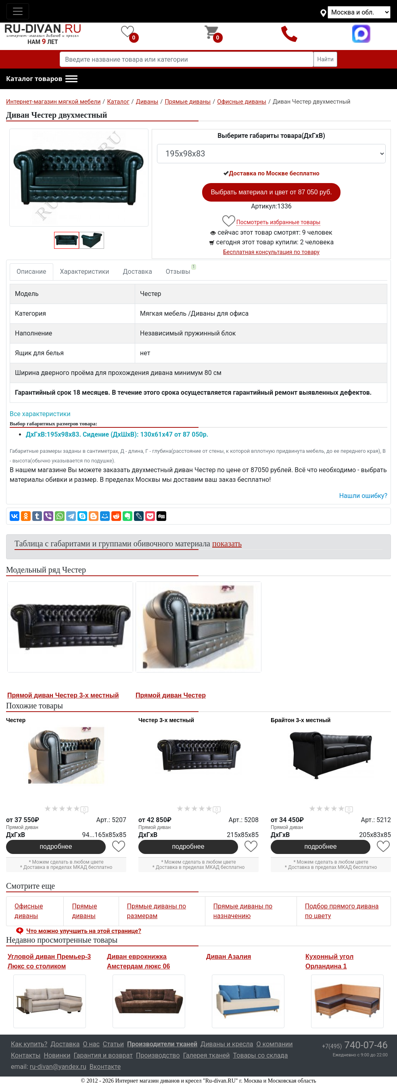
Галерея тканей (206, 1055)
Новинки (57, 1055)
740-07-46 (355, 1045)
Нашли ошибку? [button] (363, 496)
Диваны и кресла (227, 1044)
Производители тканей (162, 1044)
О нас (91, 1044)
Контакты (25, 1055)
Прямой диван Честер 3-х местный (63, 695)
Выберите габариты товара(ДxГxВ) (271, 136)
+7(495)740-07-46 (289, 34)
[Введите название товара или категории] (187, 59)
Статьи (113, 1044)
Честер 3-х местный (166, 720)
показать (227, 543)
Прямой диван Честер (171, 695)
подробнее (56, 846)
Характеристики (84, 271)
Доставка (137, 271)
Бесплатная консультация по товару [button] (271, 252)
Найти (325, 59)
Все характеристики (40, 414)
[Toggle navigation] (17, 11)
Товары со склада (260, 1055)
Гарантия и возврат (103, 1055)
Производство (158, 1055)
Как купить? (29, 1044)
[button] (41, 79)
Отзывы (181, 269)
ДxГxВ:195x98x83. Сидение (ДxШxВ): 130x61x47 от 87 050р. (117, 434)
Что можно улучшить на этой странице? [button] (83, 931)
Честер (15, 720)
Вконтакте (105, 1066)
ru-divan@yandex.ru (58, 1066)
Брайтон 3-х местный (300, 720)
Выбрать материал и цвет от (271, 192)
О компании (274, 1044)
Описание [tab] (31, 271)
